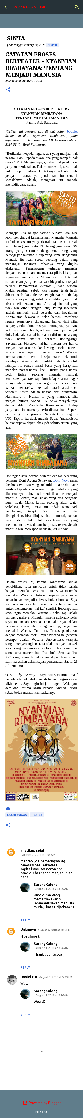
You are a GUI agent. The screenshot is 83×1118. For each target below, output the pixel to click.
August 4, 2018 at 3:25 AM (52, 888)
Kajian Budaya (17, 814)
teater (37, 814)
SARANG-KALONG (29, 7)
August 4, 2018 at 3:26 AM (52, 947)
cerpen (52, 45)
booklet (72, 131)
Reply (25, 920)
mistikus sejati (33, 850)
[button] (8, 90)
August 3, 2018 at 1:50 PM (54, 929)
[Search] (76, 7)
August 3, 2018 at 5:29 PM (55, 977)
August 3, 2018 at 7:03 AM (38, 854)
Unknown (28, 930)
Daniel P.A (28, 977)
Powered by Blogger (42, 1103)
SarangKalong (46, 884)
